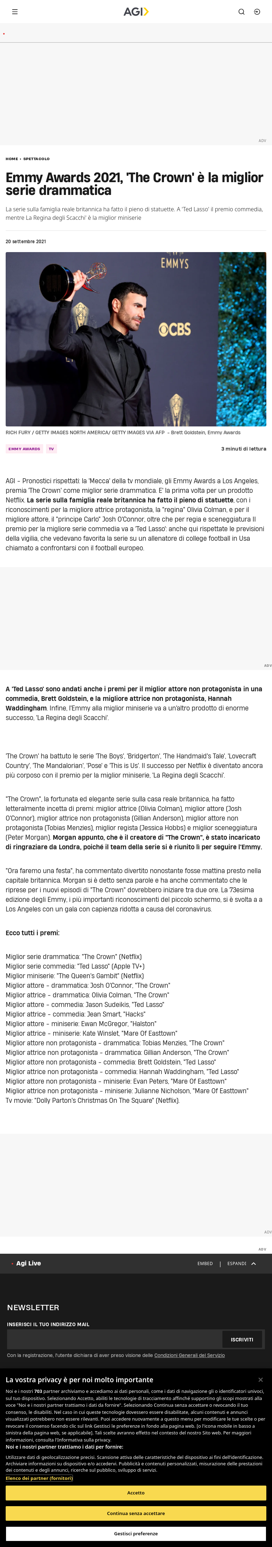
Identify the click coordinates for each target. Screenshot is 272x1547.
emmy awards (24, 448)
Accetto (136, 1492)
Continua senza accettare (136, 1513)
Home (12, 158)
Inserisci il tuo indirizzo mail (48, 1324)
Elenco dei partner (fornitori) (39, 1478)
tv (51, 448)
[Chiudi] (260, 1380)
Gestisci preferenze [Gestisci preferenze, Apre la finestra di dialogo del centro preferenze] (136, 1533)
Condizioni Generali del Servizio (189, 1355)
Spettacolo (36, 158)
